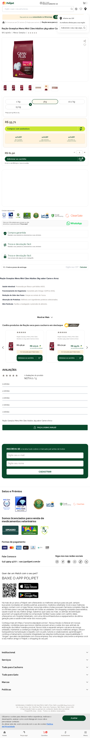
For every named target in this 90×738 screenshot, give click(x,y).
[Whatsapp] (74, 562)
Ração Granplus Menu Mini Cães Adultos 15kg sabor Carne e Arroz (68, 338)
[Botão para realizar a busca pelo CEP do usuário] (84, 27)
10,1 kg (71, 101)
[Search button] (72, 9)
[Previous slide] (3, 347)
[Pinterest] (69, 562)
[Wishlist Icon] (81, 9)
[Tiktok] (80, 562)
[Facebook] (63, 562)
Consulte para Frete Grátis (29, 352)
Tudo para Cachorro (45, 667)
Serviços (45, 660)
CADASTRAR (45, 471)
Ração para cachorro (33, 22)
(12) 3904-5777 (9, 561)
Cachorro (22, 22)
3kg (45, 101)
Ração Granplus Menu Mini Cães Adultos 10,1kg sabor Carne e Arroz (28, 338)
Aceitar (74, 718)
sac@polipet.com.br (29, 561)
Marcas (45, 682)
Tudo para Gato (45, 674)
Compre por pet (12, 22)
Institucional (45, 652)
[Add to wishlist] (85, 45)
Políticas (45, 689)
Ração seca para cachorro (53, 22)
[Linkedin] (86, 562)
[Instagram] (57, 562)
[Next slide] (87, 347)
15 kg (18, 107)
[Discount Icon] (76, 9)
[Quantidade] (79, 152)
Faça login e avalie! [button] (45, 427)
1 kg (18, 101)
